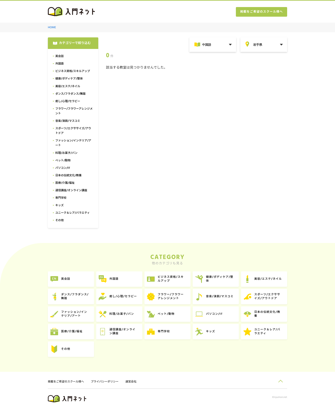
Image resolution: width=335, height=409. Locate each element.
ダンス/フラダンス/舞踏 (75, 296)
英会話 (65, 279)
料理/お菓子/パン (121, 314)
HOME (52, 27)
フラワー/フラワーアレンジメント (171, 296)
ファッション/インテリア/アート (74, 314)
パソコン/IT (214, 314)
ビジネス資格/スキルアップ (171, 279)
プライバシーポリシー (105, 382)
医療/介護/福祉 (71, 331)
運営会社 (131, 382)
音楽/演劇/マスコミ (220, 296)
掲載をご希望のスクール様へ (261, 11)
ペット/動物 (166, 314)
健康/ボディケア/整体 (219, 279)
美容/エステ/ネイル (268, 279)
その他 (65, 349)
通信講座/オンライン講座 (122, 331)
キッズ (210, 331)
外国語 (114, 279)
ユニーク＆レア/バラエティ (267, 331)
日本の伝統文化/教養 (267, 314)
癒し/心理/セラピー (123, 296)
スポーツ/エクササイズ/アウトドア (267, 296)
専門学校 (164, 331)
